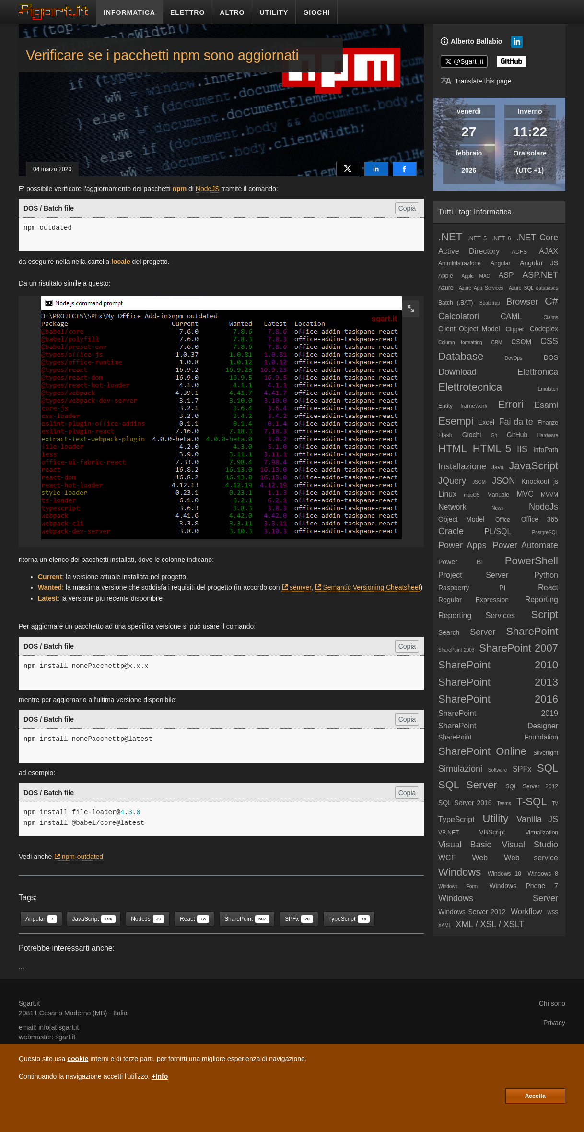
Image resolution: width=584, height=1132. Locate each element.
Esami (546, 405)
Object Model (461, 519)
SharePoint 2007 (518, 648)
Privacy (554, 1022)
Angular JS (539, 263)
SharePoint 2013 (498, 682)
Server (482, 632)
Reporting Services (476, 615)
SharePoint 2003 (456, 650)
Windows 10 (504, 873)
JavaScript (533, 466)
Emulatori (548, 389)
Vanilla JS (537, 819)
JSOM (479, 482)
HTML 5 (492, 448)
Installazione (462, 466)
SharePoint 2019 (498, 713)
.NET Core (537, 237)
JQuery (452, 481)
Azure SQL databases (533, 288)
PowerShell (531, 561)
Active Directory (469, 251)
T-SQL (531, 802)
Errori (511, 404)
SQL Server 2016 (465, 803)
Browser (522, 302)
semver (300, 587)
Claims (550, 317)
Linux (447, 494)
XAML (444, 925)
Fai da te (516, 422)
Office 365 (539, 519)
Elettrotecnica (470, 387)
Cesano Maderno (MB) (73, 1013)
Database (460, 356)
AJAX (548, 251)
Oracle (451, 531)
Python (546, 575)
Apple (445, 276)
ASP (506, 275)
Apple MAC (475, 276)
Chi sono (552, 1003)
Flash (445, 435)
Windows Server (498, 898)
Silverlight (545, 753)
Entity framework (462, 406)
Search (448, 632)
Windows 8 (543, 873)
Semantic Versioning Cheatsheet (371, 587)
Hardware (547, 435)
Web (480, 858)
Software (497, 770)
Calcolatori (458, 316)
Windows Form (458, 886)
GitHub (517, 435)
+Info (160, 1076)
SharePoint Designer (498, 726)
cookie (77, 1058)
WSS (552, 912)
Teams (504, 803)
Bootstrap (489, 303)
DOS (551, 357)
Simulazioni (460, 769)
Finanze (547, 422)
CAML (511, 316)
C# (551, 301)
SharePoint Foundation (498, 737)
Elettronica (537, 372)
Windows (459, 872)
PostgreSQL (545, 532)
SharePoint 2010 (498, 665)
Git (494, 435)
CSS (549, 341)
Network (452, 507)
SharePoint (532, 631)
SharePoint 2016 (498, 699)
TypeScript (456, 819)
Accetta (535, 1096)
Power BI (460, 562)
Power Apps (462, 545)
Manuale (498, 494)
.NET (450, 237)
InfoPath (545, 449)
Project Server (473, 575)
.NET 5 (477, 238)
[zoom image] (410, 308)
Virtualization (542, 832)
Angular (500, 263)
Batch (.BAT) (455, 302)
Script (544, 614)
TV (555, 803)
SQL (547, 768)
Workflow (526, 911)
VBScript (492, 832)
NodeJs (543, 507)
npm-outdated (82, 856)
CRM (496, 342)
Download (457, 372)
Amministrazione (459, 263)
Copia (407, 208)
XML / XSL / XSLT (490, 924)
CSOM (521, 342)
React (548, 588)
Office (502, 519)
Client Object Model (469, 329)
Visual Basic (464, 844)
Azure (445, 288)
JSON (503, 481)
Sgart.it (29, 1003)
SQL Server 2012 (531, 786)
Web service (531, 858)
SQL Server (467, 785)
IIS (522, 449)
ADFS (519, 252)
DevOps (513, 358)
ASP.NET (540, 275)
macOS (471, 495)
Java (497, 467)
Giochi (471, 435)
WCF (447, 858)
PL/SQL (497, 531)
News (497, 508)
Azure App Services (481, 288)
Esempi (455, 421)
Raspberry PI (472, 588)
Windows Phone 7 (523, 886)
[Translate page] (476, 81)
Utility (496, 818)
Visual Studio (530, 844)
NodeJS (208, 188)
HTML (452, 448)
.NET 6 (501, 238)
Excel (486, 422)
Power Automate (525, 545)
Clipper (515, 329)
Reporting (541, 600)
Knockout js (539, 481)
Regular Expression (473, 600)
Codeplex (544, 329)
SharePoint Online (482, 751)
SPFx (522, 769)
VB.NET (448, 832)
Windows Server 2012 (471, 912)
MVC (525, 494)
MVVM (549, 494)
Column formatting (460, 342)
